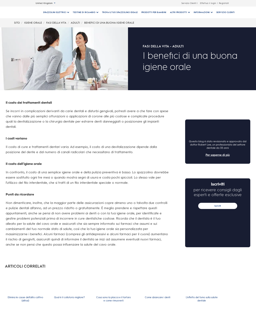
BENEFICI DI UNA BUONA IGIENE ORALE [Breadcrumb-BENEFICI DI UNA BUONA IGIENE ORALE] (109, 22)
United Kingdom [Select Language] (45, 3)
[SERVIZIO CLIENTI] (224, 12)
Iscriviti (217, 206)
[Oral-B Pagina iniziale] (25, 12)
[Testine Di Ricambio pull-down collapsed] (84, 12)
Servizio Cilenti (188, 3)
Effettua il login (208, 3)
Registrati (224, 3)
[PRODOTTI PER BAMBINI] (152, 12)
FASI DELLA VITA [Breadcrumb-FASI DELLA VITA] (56, 22)
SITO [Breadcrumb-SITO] (17, 22)
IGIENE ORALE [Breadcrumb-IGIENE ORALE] (33, 22)
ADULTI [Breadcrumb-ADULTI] (75, 22)
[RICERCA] (238, 12)
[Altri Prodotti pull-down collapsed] (179, 12)
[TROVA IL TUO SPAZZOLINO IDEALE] (118, 12)
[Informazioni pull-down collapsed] (201, 12)
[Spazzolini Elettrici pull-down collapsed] (55, 12)
